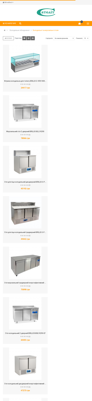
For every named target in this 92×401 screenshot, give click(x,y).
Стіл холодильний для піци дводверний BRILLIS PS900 (25, 283)
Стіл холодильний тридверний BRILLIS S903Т (23, 384)
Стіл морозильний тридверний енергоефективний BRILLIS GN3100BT (31, 182)
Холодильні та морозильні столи (45, 30)
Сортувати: (49, 38)
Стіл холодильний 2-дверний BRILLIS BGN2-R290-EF (69, 182)
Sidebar (8, 38)
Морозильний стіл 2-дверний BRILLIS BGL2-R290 (68, 81)
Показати (79, 38)
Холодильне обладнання (19, 30)
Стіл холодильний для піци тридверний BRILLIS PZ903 (25, 333)
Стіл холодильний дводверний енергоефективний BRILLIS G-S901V (30, 232)
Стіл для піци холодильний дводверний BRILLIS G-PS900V (27, 131)
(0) (28, 84)
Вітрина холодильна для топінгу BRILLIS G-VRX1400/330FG (27, 81)
